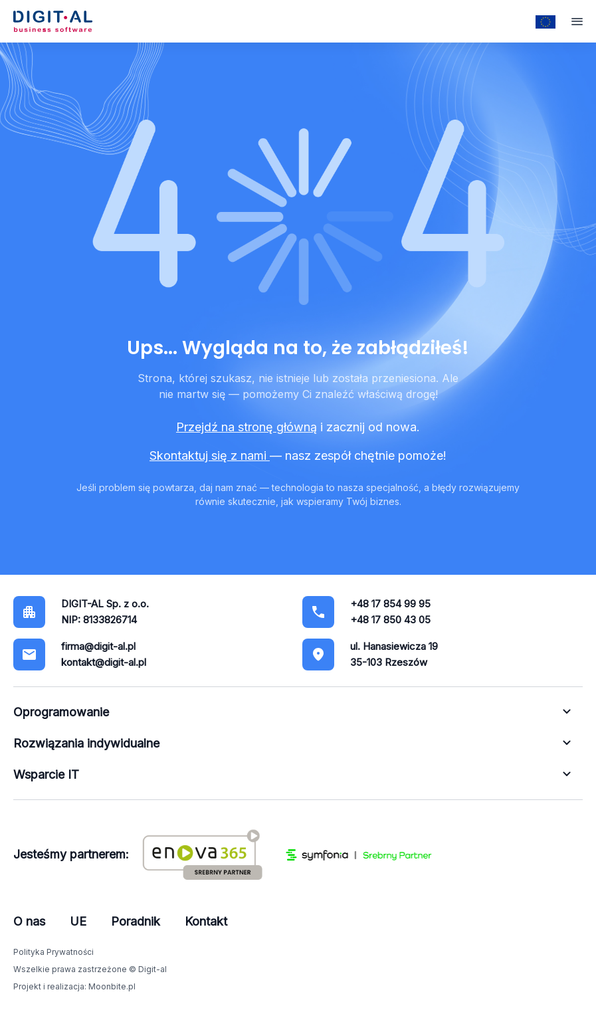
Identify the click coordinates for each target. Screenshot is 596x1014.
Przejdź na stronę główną (246, 427)
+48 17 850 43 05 (390, 619)
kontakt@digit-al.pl (103, 662)
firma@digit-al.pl (98, 646)
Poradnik (135, 921)
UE (78, 921)
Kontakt (206, 921)
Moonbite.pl (112, 986)
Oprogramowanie (61, 712)
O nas (29, 921)
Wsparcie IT (46, 774)
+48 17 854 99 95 (390, 603)
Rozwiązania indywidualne (86, 743)
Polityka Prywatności (53, 952)
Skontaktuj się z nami (209, 455)
